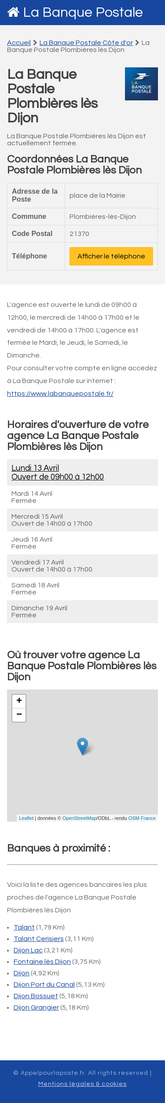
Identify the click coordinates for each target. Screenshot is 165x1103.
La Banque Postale (83, 12)
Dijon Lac (28, 950)
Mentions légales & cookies (82, 1084)
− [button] (19, 715)
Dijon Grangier (36, 1007)
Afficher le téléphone (111, 256)
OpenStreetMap (79, 818)
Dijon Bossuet (36, 996)
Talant (24, 927)
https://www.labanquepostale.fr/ (60, 393)
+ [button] (19, 701)
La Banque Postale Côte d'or (86, 42)
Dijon (21, 973)
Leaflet (26, 818)
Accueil (19, 42)
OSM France (142, 818)
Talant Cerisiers (39, 938)
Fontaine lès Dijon (42, 961)
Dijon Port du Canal (44, 984)
